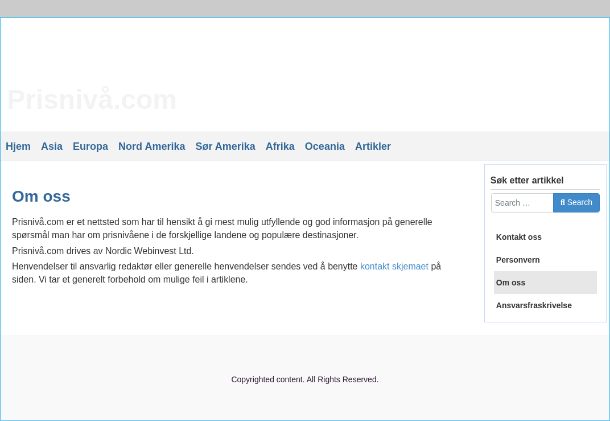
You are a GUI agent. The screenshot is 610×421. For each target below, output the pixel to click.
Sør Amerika (225, 146)
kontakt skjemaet (394, 266)
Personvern (518, 259)
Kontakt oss (519, 237)
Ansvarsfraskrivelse (534, 305)
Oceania (325, 146)
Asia (52, 146)
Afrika (280, 146)
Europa (90, 146)
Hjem (18, 146)
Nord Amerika (151, 146)
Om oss (41, 196)
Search (576, 202)
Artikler (373, 146)
